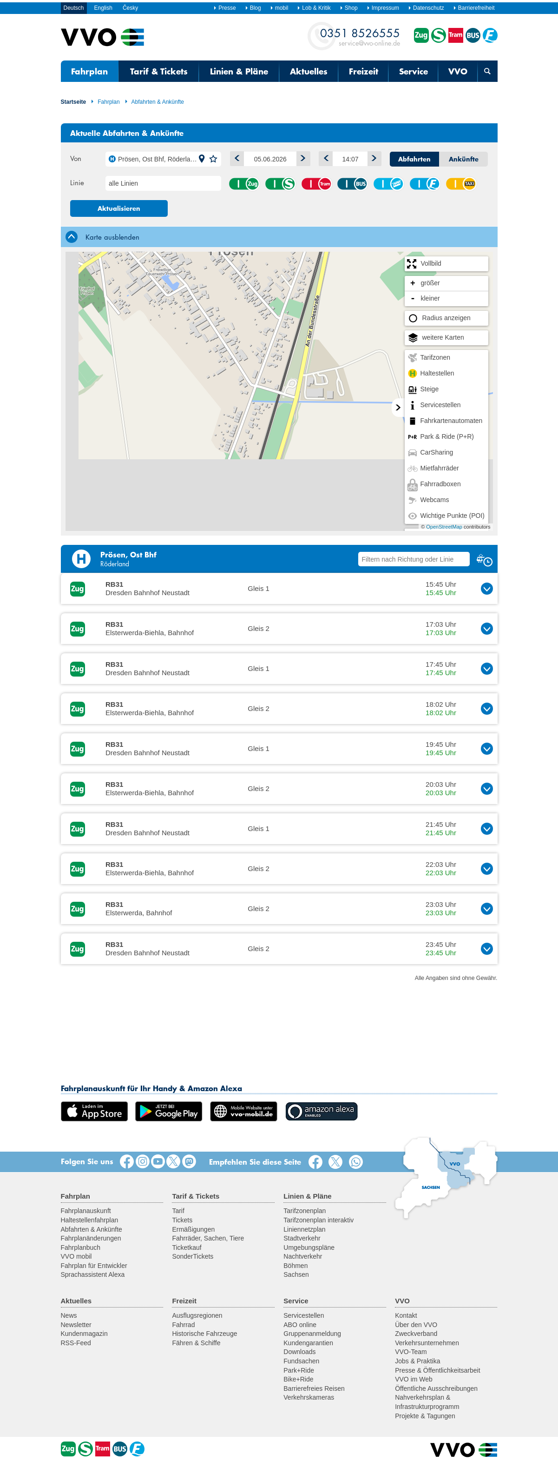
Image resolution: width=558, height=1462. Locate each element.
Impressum (383, 8)
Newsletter (76, 1324)
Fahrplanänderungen (91, 1238)
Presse (224, 8)
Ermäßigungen (193, 1229)
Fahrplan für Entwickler (94, 1265)
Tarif (178, 1210)
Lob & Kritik (313, 8)
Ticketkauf (186, 1247)
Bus (352, 183)
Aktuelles (309, 71)
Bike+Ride (298, 1379)
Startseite (73, 102)
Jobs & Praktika (417, 1361)
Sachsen (296, 1274)
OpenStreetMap (444, 527)
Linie (77, 182)
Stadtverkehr (301, 1238)
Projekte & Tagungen (425, 1416)
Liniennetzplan (304, 1229)
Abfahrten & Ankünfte (154, 102)
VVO (457, 71)
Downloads (299, 1351)
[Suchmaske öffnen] (487, 71)
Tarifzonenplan (304, 1210)
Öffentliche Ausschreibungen (436, 1388)
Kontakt (406, 1315)
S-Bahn (280, 183)
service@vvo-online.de (360, 37)
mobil (279, 8)
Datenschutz (426, 8)
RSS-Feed (76, 1343)
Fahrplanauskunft (86, 1210)
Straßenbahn (316, 183)
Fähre (424, 183)
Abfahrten (414, 159)
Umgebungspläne (309, 1247)
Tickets (182, 1220)
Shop (349, 8)
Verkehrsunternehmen (427, 1343)
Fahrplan (89, 71)
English (103, 8)
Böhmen (295, 1265)
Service (413, 71)
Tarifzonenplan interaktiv (318, 1220)
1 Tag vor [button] (301, 157)
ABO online (299, 1324)
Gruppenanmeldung (312, 1333)
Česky (130, 8)
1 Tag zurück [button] (235, 157)
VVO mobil (76, 1256)
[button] (202, 159)
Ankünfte (464, 159)
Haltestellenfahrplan (89, 1220)
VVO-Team (411, 1351)
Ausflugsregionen (197, 1315)
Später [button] (372, 157)
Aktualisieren (119, 208)
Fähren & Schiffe (196, 1343)
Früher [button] (324, 157)
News (69, 1315)
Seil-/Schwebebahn (388, 183)
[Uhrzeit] (350, 159)
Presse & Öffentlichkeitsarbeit (437, 1370)
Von (75, 158)
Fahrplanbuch (81, 1247)
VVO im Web (414, 1379)
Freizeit (363, 71)
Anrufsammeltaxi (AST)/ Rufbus (460, 183)
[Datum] (270, 159)
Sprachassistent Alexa (93, 1274)
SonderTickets (192, 1256)
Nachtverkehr (302, 1256)
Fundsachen (301, 1361)
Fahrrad (183, 1324)
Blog (253, 8)
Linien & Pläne (239, 71)
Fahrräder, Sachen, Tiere (208, 1238)
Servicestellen (303, 1315)
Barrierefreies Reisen (314, 1388)
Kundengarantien (308, 1343)
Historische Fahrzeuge (204, 1333)
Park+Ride (298, 1370)
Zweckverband (416, 1333)
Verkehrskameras (308, 1397)
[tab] (279, 236)
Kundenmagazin (84, 1333)
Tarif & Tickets (159, 71)
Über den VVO (416, 1324)
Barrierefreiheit (474, 8)
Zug (244, 183)
